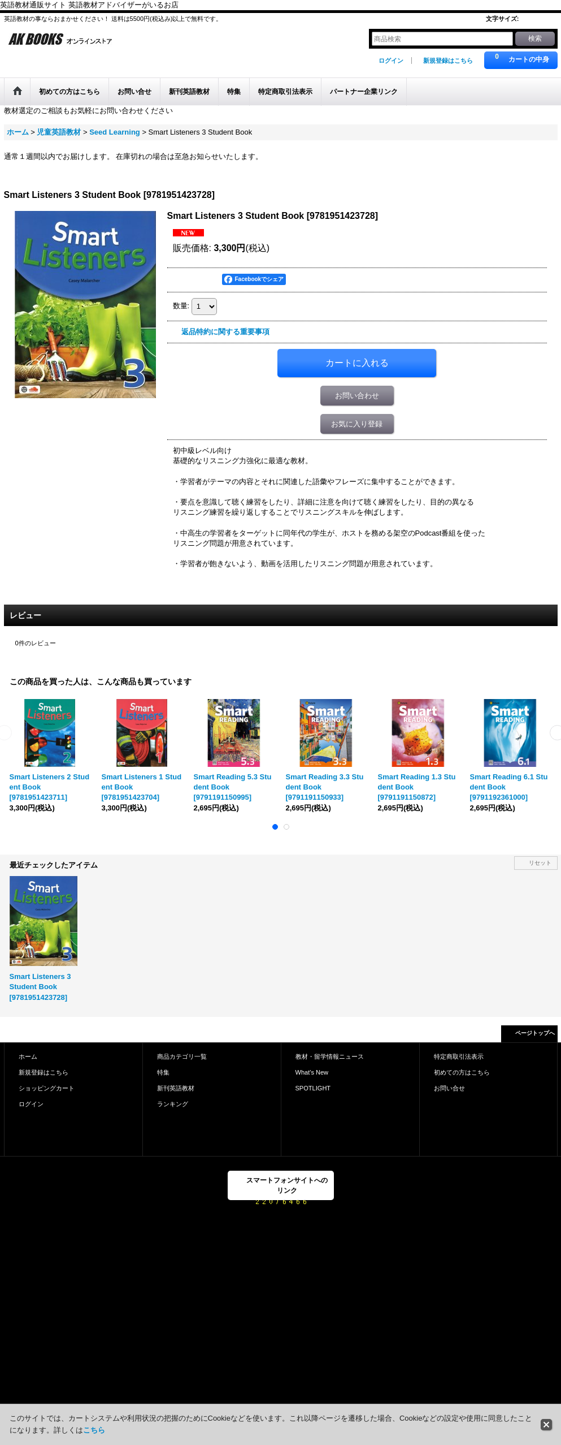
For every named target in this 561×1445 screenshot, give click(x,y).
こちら (94, 1430)
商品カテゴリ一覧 (182, 1056)
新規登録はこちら (448, 60)
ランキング (172, 1104)
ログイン (391, 60)
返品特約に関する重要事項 (225, 331)
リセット (540, 863)
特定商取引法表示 (459, 1056)
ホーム (28, 1056)
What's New (312, 1072)
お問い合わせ (357, 395)
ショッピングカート (47, 1088)
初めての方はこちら (462, 1072)
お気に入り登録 (356, 424)
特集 (163, 1072)
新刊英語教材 (175, 1088)
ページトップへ (535, 1033)
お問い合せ (449, 1088)
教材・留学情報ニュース (329, 1056)
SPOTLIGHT (313, 1088)
